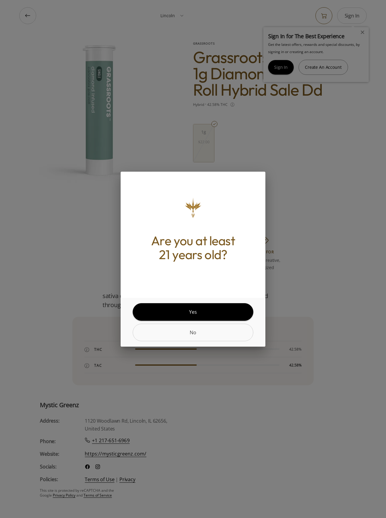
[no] (193, 332)
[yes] (193, 312)
